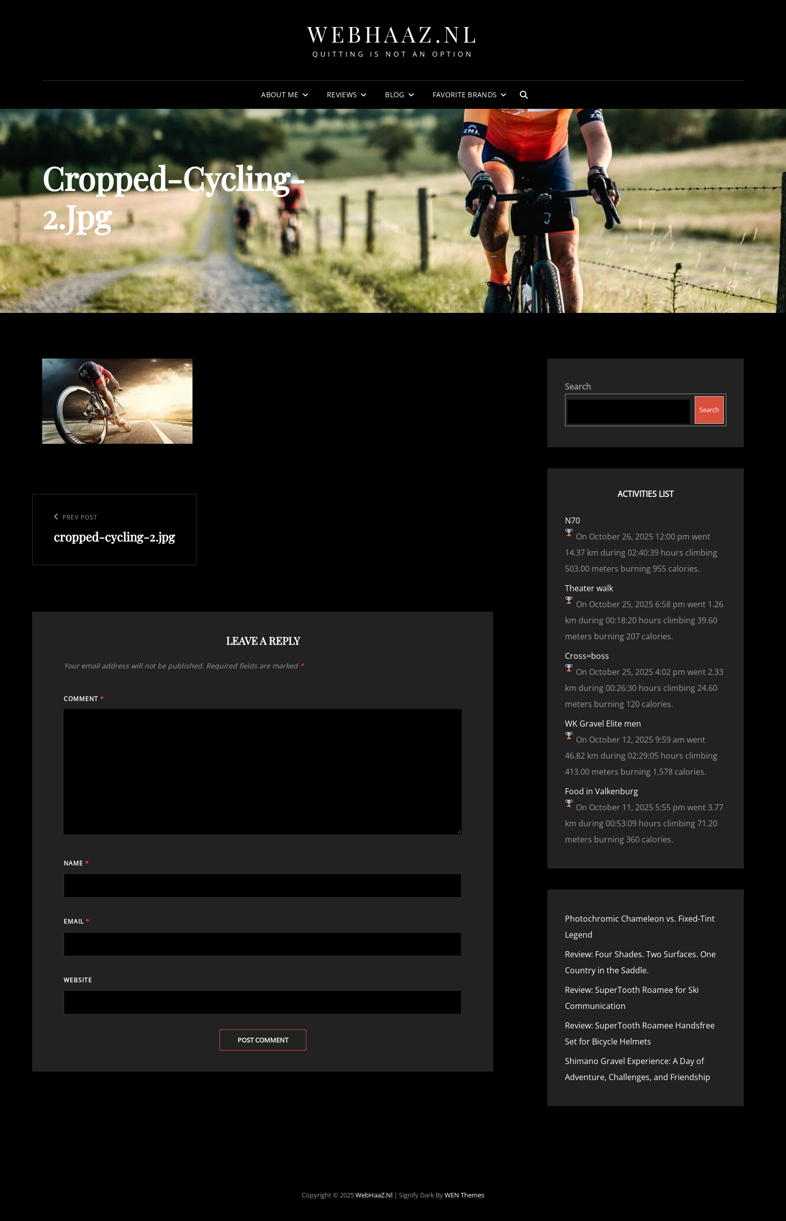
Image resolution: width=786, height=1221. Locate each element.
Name (76, 863)
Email (77, 921)
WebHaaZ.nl (393, 33)
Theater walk (589, 588)
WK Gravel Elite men (603, 723)
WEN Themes (464, 1194)
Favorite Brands (465, 94)
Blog (394, 94)
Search (578, 386)
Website (78, 980)
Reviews (342, 94)
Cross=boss (587, 655)
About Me (279, 94)
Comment (84, 698)
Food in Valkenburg (601, 791)
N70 (572, 520)
